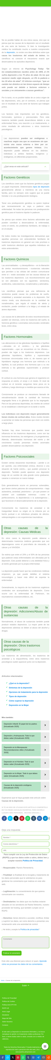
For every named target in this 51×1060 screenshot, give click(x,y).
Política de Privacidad (33, 861)
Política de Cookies (8, 1001)
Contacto (5, 1025)
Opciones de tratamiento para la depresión (28, 692)
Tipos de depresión (17, 696)
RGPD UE (5, 1008)
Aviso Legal (6, 1011)
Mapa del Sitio (7, 1018)
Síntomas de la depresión (20, 688)
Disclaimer (5, 1015)
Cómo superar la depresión (21, 701)
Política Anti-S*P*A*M (9, 1005)
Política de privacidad (29, 929)
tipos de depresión (41, 187)
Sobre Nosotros (7, 1021)
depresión (11, 52)
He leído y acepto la (21, 929)
